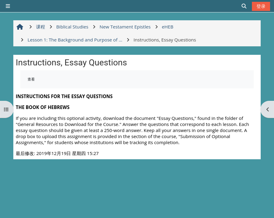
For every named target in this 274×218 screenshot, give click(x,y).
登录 (261, 6)
